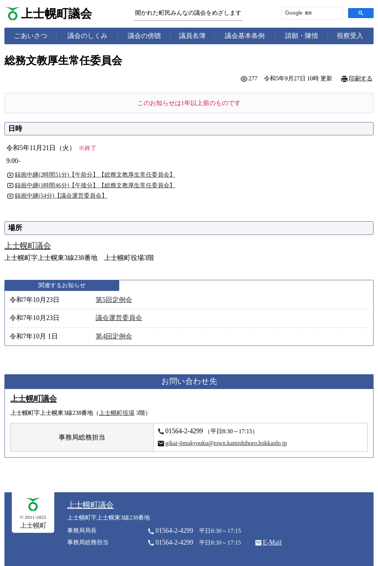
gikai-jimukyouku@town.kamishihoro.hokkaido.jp (226, 443)
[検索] (311, 13)
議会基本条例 (245, 35)
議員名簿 (192, 35)
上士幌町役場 (116, 413)
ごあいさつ (30, 35)
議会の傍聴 (144, 35)
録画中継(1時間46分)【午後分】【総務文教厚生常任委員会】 (95, 185)
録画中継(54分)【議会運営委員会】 (61, 195)
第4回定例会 (114, 336)
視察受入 (350, 35)
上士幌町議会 (56, 13)
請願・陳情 (301, 35)
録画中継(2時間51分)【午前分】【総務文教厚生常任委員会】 (95, 174)
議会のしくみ (87, 35)
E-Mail (272, 542)
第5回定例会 (114, 299)
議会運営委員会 (119, 318)
